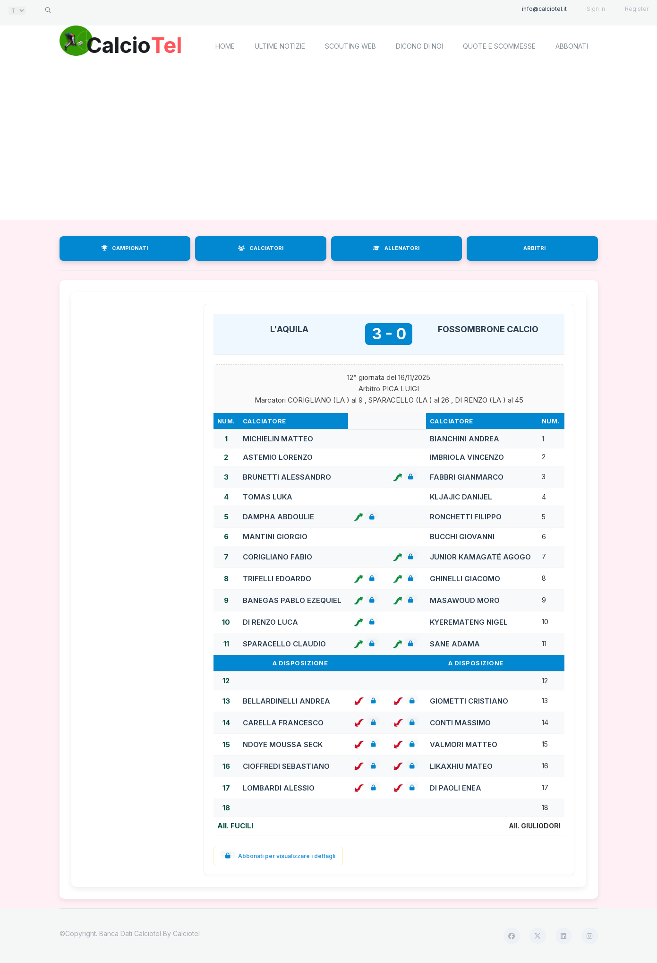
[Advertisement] (329, 144)
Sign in (596, 8)
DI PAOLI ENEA (455, 787)
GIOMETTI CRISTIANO (469, 700)
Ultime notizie (280, 46)
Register (636, 8)
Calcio (139, 45)
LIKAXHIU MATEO (461, 766)
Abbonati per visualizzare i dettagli (278, 856)
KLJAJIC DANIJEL (461, 496)
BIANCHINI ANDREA (464, 438)
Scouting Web (350, 46)
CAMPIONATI (125, 248)
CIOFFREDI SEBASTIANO (286, 766)
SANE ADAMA (455, 643)
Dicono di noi (419, 46)
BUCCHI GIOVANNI (462, 536)
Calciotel (186, 933)
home (225, 46)
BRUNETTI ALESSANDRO (287, 477)
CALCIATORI (260, 248)
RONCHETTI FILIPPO (466, 516)
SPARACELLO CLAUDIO (284, 643)
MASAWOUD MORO (465, 600)
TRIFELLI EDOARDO (277, 578)
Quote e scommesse (499, 46)
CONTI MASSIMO (460, 722)
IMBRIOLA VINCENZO (467, 457)
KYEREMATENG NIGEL (469, 622)
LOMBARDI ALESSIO (279, 787)
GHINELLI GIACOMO (465, 578)
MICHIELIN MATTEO (278, 438)
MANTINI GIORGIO (275, 536)
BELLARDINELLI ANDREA (286, 700)
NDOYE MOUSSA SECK (283, 744)
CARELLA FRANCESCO (283, 722)
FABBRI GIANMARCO (466, 477)
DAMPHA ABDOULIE (278, 516)
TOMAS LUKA (267, 496)
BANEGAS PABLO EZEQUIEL (292, 600)
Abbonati (571, 46)
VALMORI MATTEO (463, 744)
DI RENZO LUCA (270, 622)
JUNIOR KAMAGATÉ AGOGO (480, 556)
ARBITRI (534, 248)
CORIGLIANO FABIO (277, 556)
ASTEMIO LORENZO (278, 457)
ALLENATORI (396, 248)
